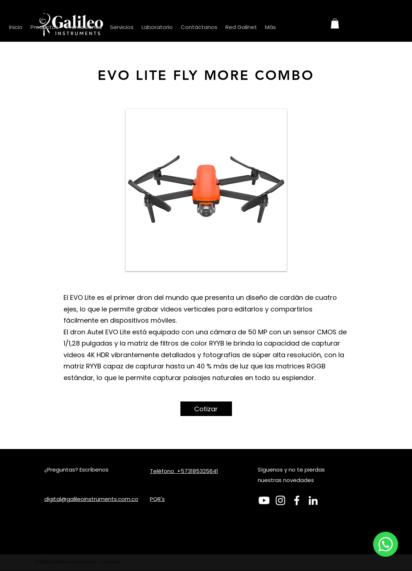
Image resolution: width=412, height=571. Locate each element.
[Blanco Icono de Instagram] (280, 500)
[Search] (309, 24)
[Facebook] (296, 500)
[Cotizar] (206, 408)
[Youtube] (264, 500)
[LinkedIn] (313, 500)
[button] (335, 23)
